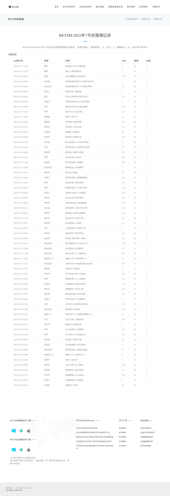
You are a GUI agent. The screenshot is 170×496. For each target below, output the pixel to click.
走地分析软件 (85, 7)
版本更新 (100, 7)
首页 (57, 7)
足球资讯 (122, 446)
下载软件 (156, 7)
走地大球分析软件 (148, 432)
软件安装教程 (146, 446)
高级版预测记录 (115, 7)
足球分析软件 (69, 7)
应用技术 (122, 428)
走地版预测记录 (147, 441)
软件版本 (122, 432)
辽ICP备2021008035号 (14, 490)
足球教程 (143, 7)
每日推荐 (131, 7)
